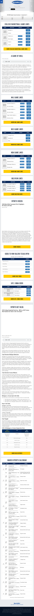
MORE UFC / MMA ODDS (17, 299)
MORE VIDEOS (17, 247)
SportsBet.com (18, 608)
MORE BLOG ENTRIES (17, 453)
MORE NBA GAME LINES (17, 171)
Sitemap (20, 613)
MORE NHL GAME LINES (17, 122)
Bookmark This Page (15, 613)
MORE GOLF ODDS (17, 276)
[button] (2, 6)
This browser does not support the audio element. (17, 61)
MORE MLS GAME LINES (17, 144)
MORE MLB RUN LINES (17, 194)
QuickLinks (30, 2)
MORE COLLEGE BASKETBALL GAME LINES (17, 49)
